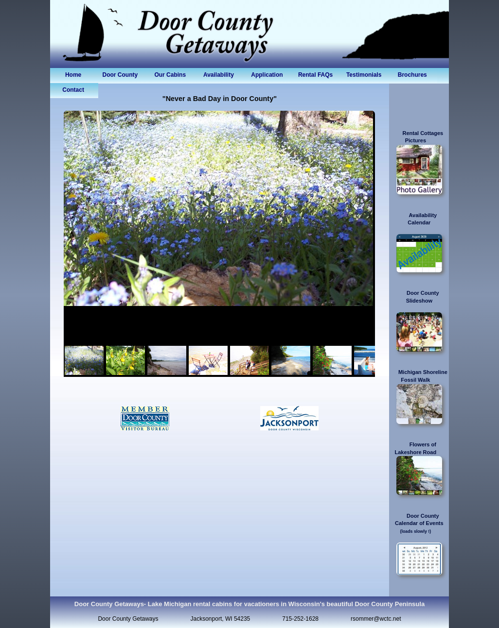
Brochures (412, 74)
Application (267, 74)
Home (73, 74)
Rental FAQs (315, 74)
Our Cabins (170, 74)
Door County (122, 74)
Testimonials (363, 74)
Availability (218, 74)
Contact (73, 89)
